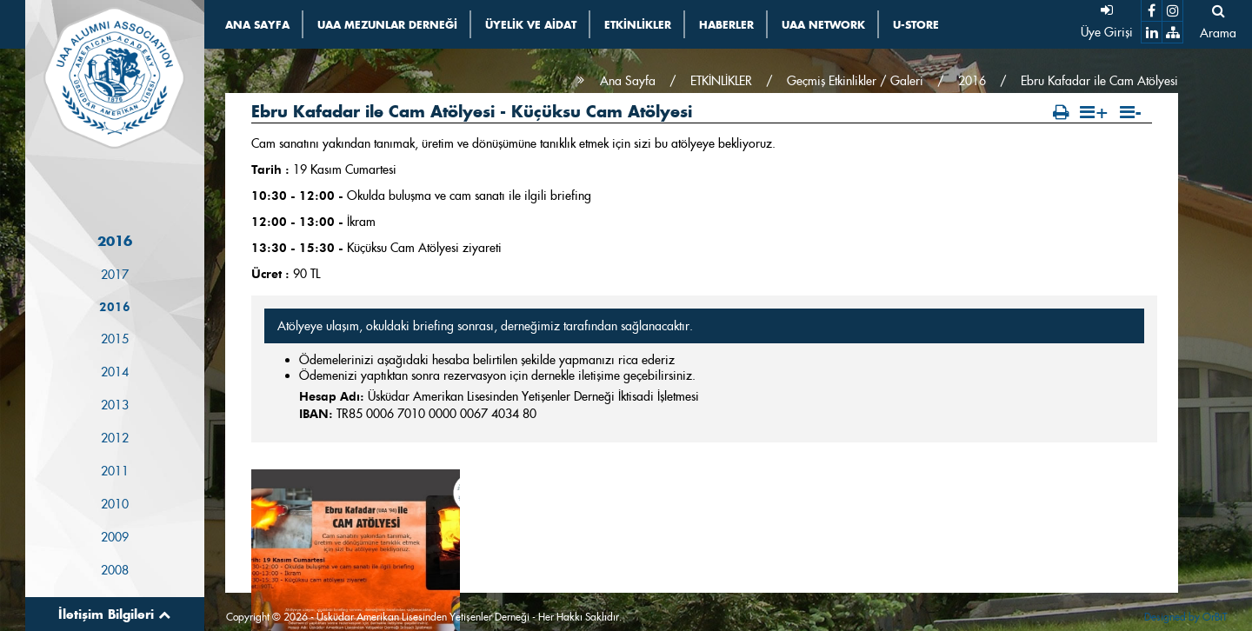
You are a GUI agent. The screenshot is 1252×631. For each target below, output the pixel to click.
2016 (114, 307)
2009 (115, 537)
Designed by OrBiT (1185, 616)
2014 (115, 372)
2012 (115, 438)
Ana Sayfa (628, 81)
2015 (115, 339)
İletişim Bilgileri (114, 614)
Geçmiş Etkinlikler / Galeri (855, 81)
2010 (115, 504)
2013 (115, 405)
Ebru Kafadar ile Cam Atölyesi (1099, 81)
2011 (115, 471)
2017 (115, 274)
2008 (115, 570)
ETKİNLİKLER (721, 81)
